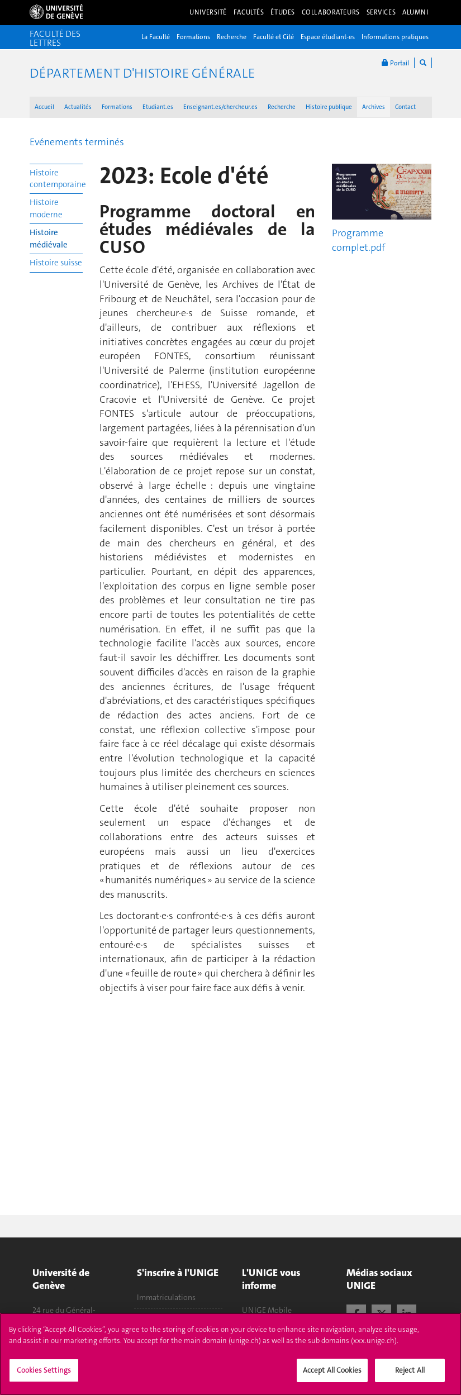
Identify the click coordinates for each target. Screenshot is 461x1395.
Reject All (410, 1370)
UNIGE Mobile (267, 1310)
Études (282, 12)
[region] (230, 1354)
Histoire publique (329, 107)
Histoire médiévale (49, 238)
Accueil (44, 107)
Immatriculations (166, 1297)
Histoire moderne (46, 208)
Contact (405, 107)
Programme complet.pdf (358, 240)
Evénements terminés (77, 142)
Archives (373, 107)
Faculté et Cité (273, 36)
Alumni (415, 12)
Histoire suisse (56, 262)
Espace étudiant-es (328, 36)
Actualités (78, 107)
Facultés (249, 12)
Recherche (231, 36)
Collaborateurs (331, 12)
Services (381, 12)
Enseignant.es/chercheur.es (220, 107)
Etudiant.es (157, 107)
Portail (395, 63)
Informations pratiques (395, 36)
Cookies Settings (44, 1370)
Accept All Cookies (332, 1370)
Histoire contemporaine (56, 178)
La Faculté (155, 36)
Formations (193, 36)
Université (208, 12)
